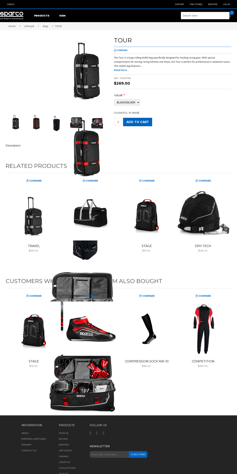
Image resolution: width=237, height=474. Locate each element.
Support (179, 4)
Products (41, 15)
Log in (226, 4)
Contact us (28, 450)
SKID (90, 361)
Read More (120, 70)
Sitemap (26, 444)
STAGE (147, 246)
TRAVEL (34, 246)
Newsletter (100, 446)
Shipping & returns (33, 438)
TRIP (90, 246)
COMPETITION (203, 361)
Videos (10, 4)
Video (25, 433)
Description (13, 145)
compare (122, 50)
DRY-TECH (203, 246)
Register (212, 4)
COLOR (118, 95)
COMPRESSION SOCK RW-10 (147, 361)
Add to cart (137, 122)
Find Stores (196, 4)
